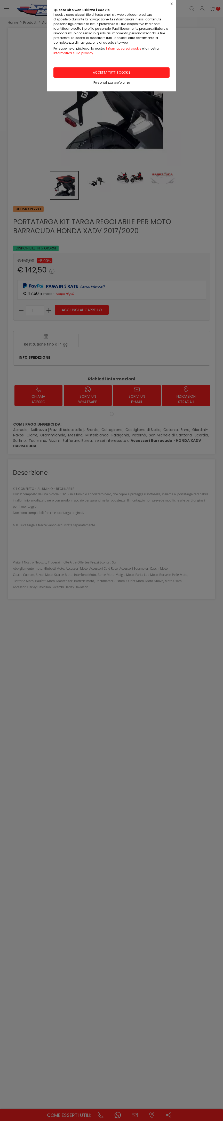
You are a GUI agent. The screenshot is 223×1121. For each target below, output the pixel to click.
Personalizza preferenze (111, 82)
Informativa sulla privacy (73, 53)
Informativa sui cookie (123, 48)
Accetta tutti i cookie (111, 72)
